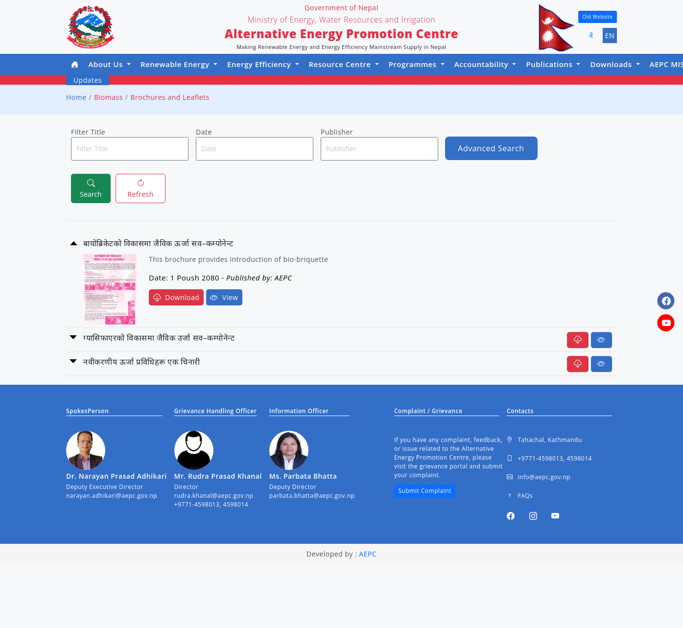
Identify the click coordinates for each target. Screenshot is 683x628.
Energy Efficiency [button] (260, 64)
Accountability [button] (482, 64)
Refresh (140, 188)
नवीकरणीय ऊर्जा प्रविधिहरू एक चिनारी (141, 361)
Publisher (337, 132)
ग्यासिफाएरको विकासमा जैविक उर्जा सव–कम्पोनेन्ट (159, 337)
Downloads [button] (612, 64)
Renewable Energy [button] (176, 64)
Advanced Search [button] (491, 148)
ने (591, 35)
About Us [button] (107, 64)
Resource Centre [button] (341, 64)
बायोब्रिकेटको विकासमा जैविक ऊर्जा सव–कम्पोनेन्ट (158, 243)
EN (609, 35)
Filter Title (88, 132)
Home (76, 97)
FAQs (520, 495)
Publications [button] (550, 64)
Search (90, 188)
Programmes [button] (414, 64)
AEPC (368, 553)
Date (204, 132)
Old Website (598, 16)
